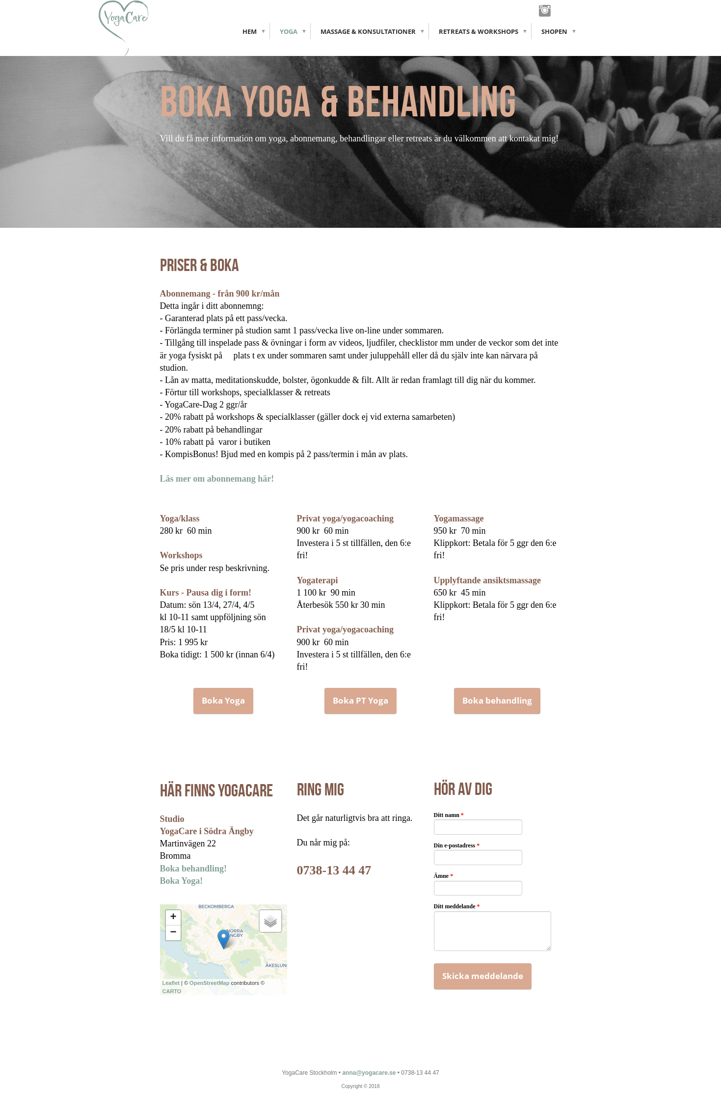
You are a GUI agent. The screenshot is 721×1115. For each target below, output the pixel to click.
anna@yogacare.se (369, 1072)
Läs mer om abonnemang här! (217, 479)
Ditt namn (449, 815)
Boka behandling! (193, 868)
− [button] (173, 932)
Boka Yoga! (181, 881)
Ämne (444, 875)
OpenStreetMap (209, 983)
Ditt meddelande (457, 906)
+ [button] (173, 917)
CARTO (172, 991)
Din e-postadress (457, 845)
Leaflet (171, 983)
